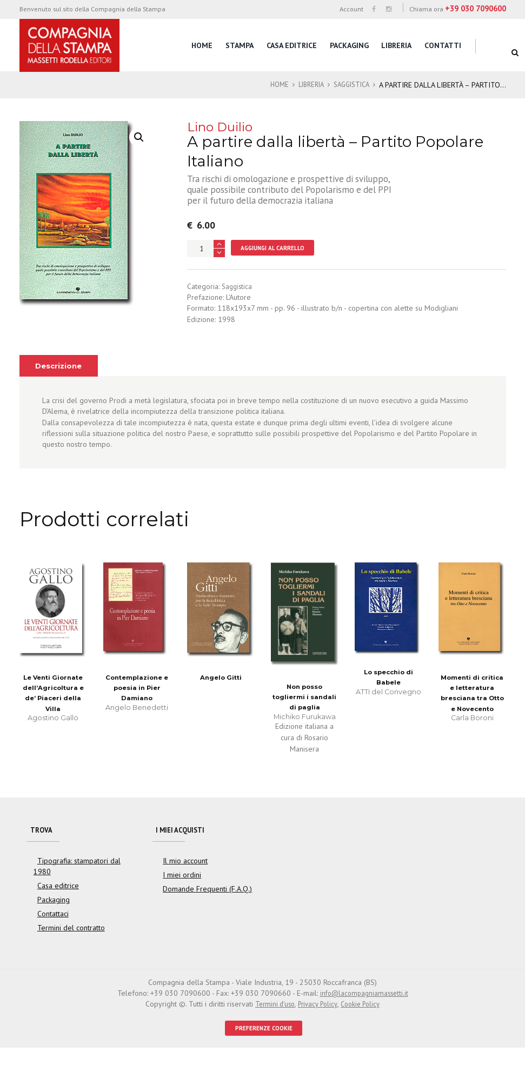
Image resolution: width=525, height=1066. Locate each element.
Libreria (396, 45)
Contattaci (52, 930)
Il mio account (183, 877)
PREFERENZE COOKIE (263, 1046)
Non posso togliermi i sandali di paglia (304, 708)
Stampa (239, 45)
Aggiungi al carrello (277, 258)
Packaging (349, 45)
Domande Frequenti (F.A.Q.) (203, 905)
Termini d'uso (271, 1020)
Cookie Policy (364, 1020)
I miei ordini (180, 891)
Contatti (442, 45)
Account (351, 8)
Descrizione (61, 377)
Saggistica (356, 85)
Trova (42, 843)
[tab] (61, 377)
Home (201, 45)
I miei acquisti (183, 843)
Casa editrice (292, 45)
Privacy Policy (317, 1020)
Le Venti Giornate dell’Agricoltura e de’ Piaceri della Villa (53, 710)
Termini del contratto (67, 944)
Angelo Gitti (220, 689)
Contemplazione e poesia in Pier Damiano (136, 699)
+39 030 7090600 (475, 8)
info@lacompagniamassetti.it (363, 1010)
